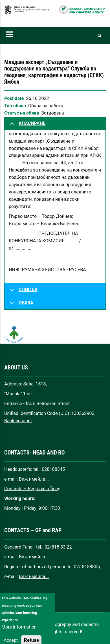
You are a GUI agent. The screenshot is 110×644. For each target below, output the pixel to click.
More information (19, 632)
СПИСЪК (23, 291)
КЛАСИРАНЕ (26, 125)
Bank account (18, 420)
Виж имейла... (34, 479)
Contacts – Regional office (31, 488)
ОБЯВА (20, 304)
